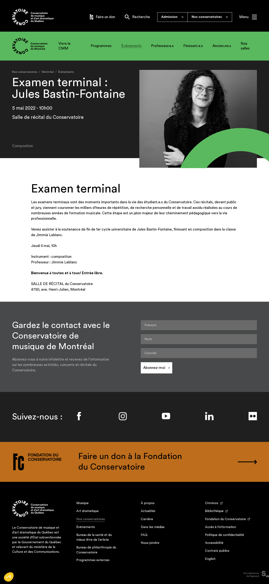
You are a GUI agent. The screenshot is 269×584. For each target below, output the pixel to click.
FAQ (144, 535)
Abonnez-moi (154, 367)
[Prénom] (199, 325)
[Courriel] (199, 353)
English (210, 558)
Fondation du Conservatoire (225, 519)
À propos (148, 503)
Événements (131, 46)
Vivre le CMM (64, 46)
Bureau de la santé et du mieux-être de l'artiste (94, 537)
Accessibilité (214, 542)
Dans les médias (153, 527)
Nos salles (245, 46)
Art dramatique (87, 511)
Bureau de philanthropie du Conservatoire (96, 550)
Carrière (147, 519)
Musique (82, 503)
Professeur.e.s (162, 46)
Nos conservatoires (90, 519)
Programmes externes (92, 560)
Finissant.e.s (193, 46)
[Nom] (199, 339)
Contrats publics (217, 550)
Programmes (101, 46)
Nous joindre (150, 542)
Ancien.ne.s (221, 46)
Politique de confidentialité (224, 535)
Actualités (148, 511)
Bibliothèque (214, 511)
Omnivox (211, 503)
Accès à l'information (220, 527)
